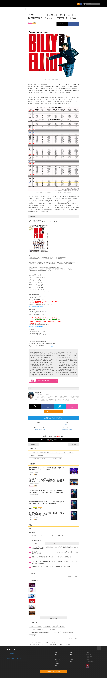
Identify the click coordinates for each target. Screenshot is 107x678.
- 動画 (71, 652)
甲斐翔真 (38, 626)
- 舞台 (56, 654)
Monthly (71, 543)
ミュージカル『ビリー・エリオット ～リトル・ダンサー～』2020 (45, 458)
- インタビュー (73, 656)
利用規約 (87, 659)
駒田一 (31, 626)
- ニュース (72, 654)
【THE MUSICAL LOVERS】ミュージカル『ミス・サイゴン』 (44, 632)
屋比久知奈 (47, 626)
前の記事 (31, 444)
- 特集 (71, 661)
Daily (36, 543)
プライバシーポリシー (90, 661)
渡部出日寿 (40, 455)
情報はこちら (47, 380)
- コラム (71, 659)
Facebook (11, 653)
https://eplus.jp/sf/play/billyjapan (36, 306)
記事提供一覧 (88, 654)
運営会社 (87, 652)
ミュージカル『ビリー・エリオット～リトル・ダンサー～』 (44, 452)
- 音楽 (56, 652)
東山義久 (61, 626)
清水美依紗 (51, 629)
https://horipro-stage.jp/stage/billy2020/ (44, 346)
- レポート (72, 657)
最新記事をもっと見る (73, 576)
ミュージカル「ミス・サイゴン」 (37, 629)
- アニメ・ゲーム (58, 659)
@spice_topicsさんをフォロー (14, 658)
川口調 (63, 452)
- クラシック (57, 657)
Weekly (53, 543)
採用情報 (87, 657)
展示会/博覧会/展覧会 (67, 632)
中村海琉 (32, 455)
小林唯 (54, 626)
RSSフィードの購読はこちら (54, 411)
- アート (56, 661)
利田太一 (70, 452)
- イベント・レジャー (59, 656)
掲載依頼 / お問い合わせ (90, 656)
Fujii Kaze (32, 635)
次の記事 (75, 444)
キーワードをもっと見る (72, 638)
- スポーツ (57, 663)
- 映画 (56, 665)
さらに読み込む (58, 618)
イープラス (30, 642)
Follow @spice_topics (40, 424)
